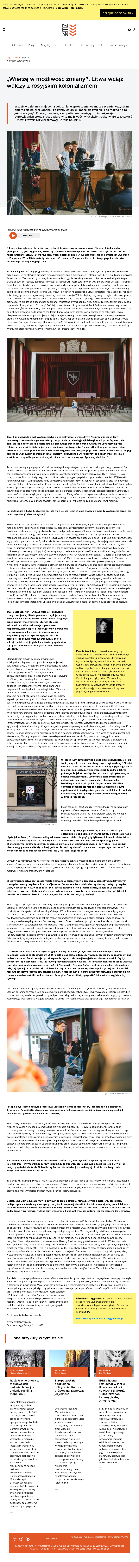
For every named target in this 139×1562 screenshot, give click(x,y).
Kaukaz (70, 45)
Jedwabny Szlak (91, 45)
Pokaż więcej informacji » (69, 7)
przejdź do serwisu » (118, 13)
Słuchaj (27, 235)
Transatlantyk (117, 45)
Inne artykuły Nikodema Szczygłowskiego (99, 1318)
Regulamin (51, 1538)
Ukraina (17, 45)
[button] (4, 29)
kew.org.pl (34, 1549)
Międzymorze (50, 45)
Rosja (31, 45)
